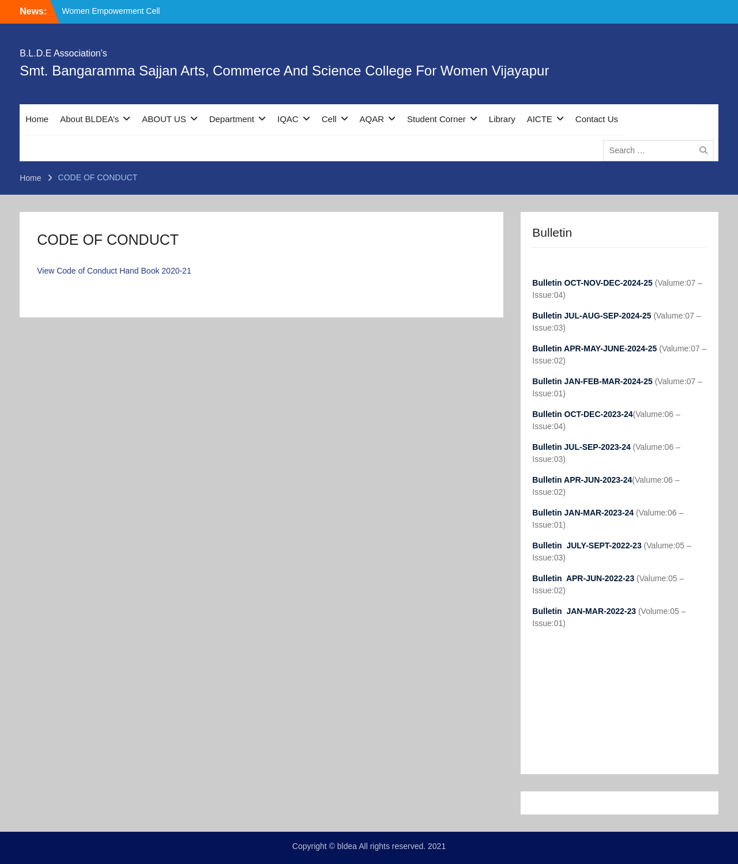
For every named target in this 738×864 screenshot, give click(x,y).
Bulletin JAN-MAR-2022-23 (585, 611)
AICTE (539, 119)
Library (502, 119)
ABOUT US (164, 119)
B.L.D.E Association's (63, 53)
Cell (329, 119)
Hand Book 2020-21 (155, 270)
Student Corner (436, 119)
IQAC (288, 119)
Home (36, 119)
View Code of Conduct (77, 270)
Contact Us (596, 119)
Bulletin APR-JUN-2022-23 (584, 578)
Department (231, 119)
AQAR (372, 119)
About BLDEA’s (89, 119)
